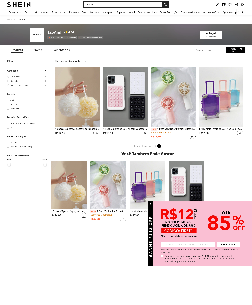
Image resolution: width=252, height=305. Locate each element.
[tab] (17, 50)
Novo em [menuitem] (44, 12)
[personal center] (218, 4)
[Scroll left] (239, 12)
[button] (122, 4)
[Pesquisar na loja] (208, 50)
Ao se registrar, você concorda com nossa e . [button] (199, 251)
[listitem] (62, 37)
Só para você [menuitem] (31, 12)
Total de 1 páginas (142, 146)
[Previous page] (155, 146)
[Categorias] (15, 12)
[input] (188, 244)
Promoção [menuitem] (74, 12)
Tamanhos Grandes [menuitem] (190, 12)
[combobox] (71, 61)
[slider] (9, 164)
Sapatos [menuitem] (121, 12)
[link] (223, 4)
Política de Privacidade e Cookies (213, 249)
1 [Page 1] (159, 146)
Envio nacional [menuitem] (59, 12)
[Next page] (163, 146)
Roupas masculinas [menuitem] (147, 12)
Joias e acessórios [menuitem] (211, 12)
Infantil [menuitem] (131, 12)
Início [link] (10, 19)
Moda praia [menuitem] (107, 12)
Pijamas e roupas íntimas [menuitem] (234, 12)
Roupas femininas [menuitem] (90, 12)
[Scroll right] (243, 12)
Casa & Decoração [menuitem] (168, 12)
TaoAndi (54, 32)
